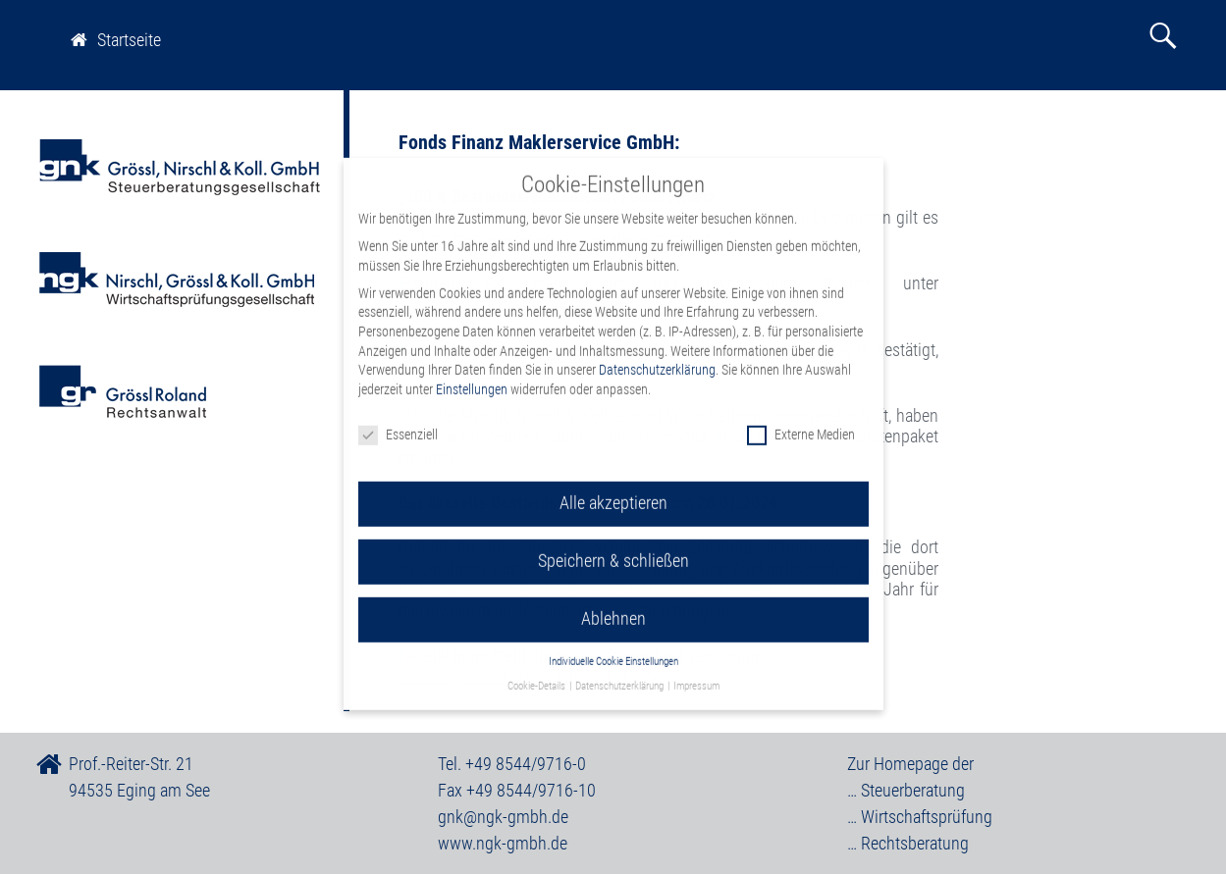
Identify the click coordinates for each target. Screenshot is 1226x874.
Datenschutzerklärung (657, 357)
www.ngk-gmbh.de (502, 843)
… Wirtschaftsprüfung (919, 816)
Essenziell (398, 421)
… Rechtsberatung (908, 843)
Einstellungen (471, 376)
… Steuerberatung (906, 790)
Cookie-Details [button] (537, 672)
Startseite (116, 39)
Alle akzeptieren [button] (613, 490)
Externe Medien (801, 421)
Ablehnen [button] (613, 606)
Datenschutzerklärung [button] (620, 672)
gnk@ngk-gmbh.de (503, 816)
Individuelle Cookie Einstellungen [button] (613, 649)
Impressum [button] (696, 672)
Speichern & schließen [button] (613, 548)
